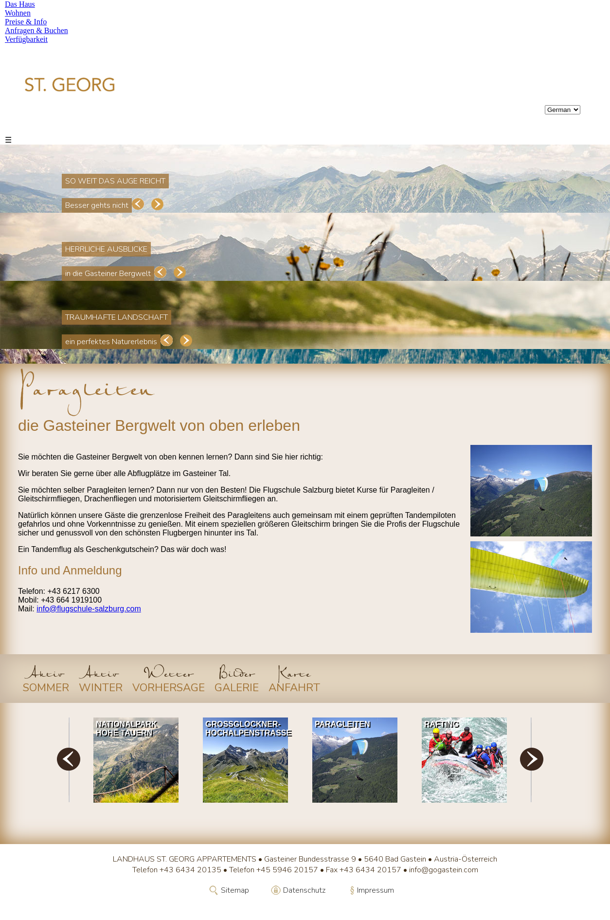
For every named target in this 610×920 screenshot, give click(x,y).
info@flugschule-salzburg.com (88, 609)
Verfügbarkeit (26, 39)
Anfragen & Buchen (36, 30)
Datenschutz (304, 890)
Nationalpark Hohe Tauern (126, 728)
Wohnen (18, 13)
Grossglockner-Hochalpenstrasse (247, 728)
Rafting (441, 724)
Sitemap (235, 890)
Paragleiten (342, 724)
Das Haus (20, 4)
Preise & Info (26, 22)
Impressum (375, 890)
